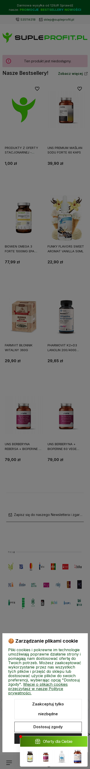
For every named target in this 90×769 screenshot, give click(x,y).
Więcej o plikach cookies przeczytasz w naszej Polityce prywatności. (38, 688)
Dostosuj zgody (48, 726)
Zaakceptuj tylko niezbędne (48, 709)
